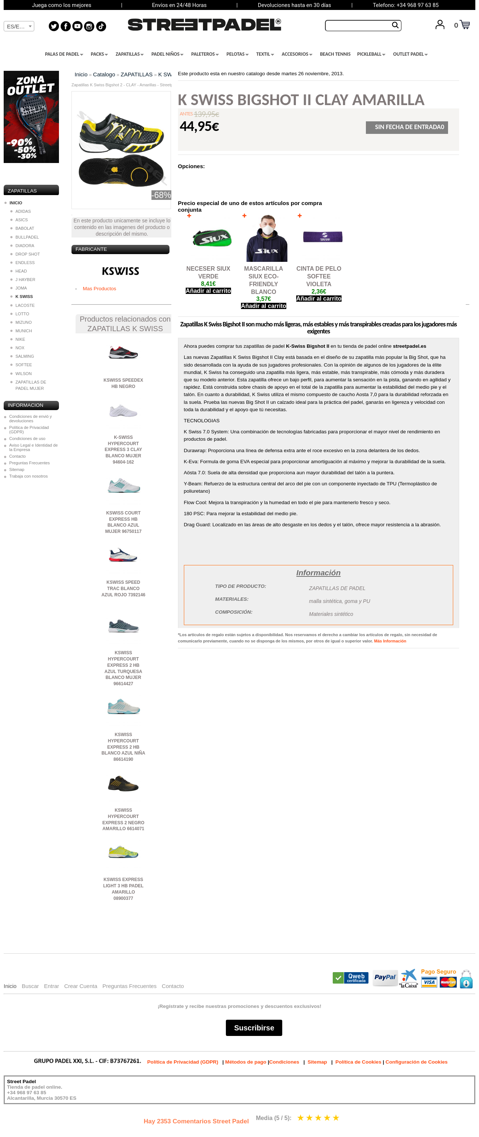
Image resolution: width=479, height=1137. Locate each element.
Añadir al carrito (208, 291)
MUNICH (21, 331)
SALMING (22, 356)
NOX (17, 348)
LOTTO (19, 314)
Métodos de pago (245, 1062)
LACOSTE (22, 305)
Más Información (390, 641)
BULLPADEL (24, 237)
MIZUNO (21, 322)
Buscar (30, 986)
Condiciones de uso (27, 438)
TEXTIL (265, 54)
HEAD (18, 271)
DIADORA (22, 245)
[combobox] (19, 26)
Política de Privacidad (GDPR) (29, 429)
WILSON (21, 373)
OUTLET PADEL (410, 54)
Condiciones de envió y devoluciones (30, 418)
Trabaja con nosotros (28, 476)
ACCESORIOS (297, 54)
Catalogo (104, 74)
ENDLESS (22, 262)
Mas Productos (99, 288)
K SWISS (169, 74)
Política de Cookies (358, 1062)
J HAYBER (22, 279)
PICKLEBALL (371, 54)
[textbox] (19, 26)
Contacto (17, 456)
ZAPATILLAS (130, 54)
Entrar (51, 986)
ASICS (19, 220)
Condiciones (284, 1062)
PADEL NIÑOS (167, 54)
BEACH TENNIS (335, 54)
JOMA (18, 288)
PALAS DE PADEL (64, 54)
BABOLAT (22, 228)
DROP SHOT (25, 254)
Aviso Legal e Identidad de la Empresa (33, 447)
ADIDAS (20, 211)
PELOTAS (238, 54)
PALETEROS (205, 54)
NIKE (17, 339)
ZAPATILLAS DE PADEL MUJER (28, 385)
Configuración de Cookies (416, 1062)
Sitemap (16, 469)
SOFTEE (21, 365)
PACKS (99, 54)
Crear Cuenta (80, 986)
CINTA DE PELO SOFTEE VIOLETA (319, 276)
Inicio (81, 74)
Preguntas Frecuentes (29, 463)
